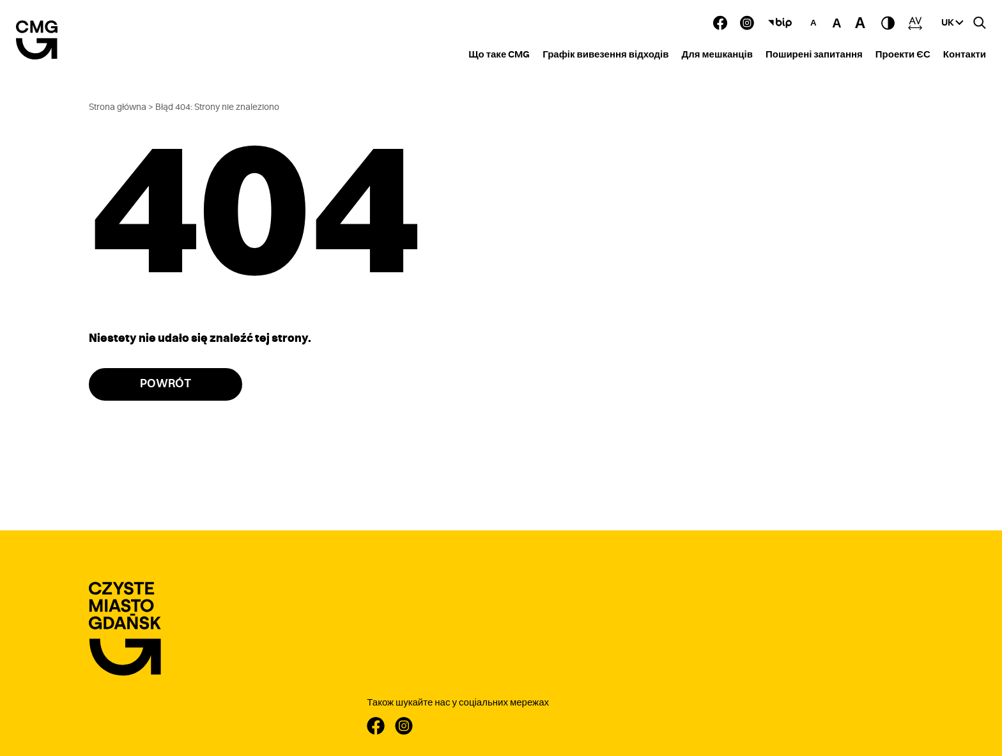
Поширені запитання (814, 54)
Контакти (964, 54)
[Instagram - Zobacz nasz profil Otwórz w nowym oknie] (747, 23)
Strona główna (117, 107)
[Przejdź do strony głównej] (125, 629)
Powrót (165, 384)
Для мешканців (717, 54)
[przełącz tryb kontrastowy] (888, 23)
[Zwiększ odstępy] (915, 23)
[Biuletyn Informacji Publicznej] (780, 23)
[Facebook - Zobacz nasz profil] (720, 23)
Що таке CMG (499, 54)
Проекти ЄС (902, 54)
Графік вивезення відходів (605, 54)
